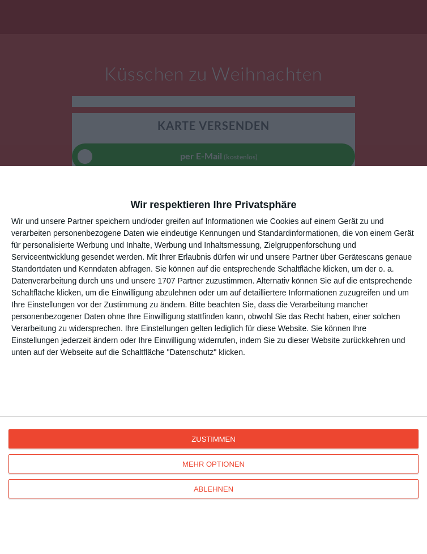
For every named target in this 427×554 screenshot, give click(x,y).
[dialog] (213, 360)
